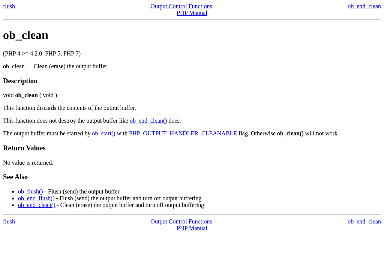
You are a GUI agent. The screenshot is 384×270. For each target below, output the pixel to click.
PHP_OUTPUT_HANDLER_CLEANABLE (183, 133)
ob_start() (103, 133)
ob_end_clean (364, 6)
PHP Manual (192, 13)
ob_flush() (30, 191)
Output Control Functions (181, 6)
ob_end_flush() (36, 198)
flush (9, 6)
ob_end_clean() (148, 120)
